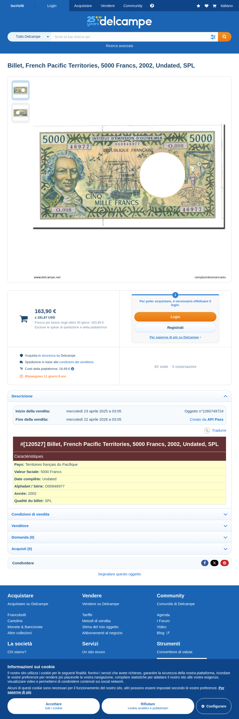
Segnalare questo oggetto (119, 574)
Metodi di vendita (96, 621)
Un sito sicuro (93, 652)
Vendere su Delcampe (100, 604)
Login (52, 6)
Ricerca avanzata (119, 46)
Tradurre (215, 430)
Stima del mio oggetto (100, 627)
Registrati (175, 328)
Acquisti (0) (22, 549)
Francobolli (17, 615)
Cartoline (15, 621)
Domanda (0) (23, 537)
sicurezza (49, 355)
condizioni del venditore (76, 362)
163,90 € (97, 322)
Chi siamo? (17, 652)
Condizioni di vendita (30, 514)
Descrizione (22, 396)
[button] (212, 36)
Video (161, 627)
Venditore (20, 526)
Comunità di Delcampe (176, 604)
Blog (163, 633)
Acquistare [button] (83, 6)
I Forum (163, 621)
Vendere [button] (108, 6)
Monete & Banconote (25, 627)
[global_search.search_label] (134, 37)
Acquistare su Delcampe (28, 604)
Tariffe (87, 615)
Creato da (206, 419)
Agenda (163, 615)
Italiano (227, 6)
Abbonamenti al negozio (102, 633)
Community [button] (133, 6)
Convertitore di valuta (174, 652)
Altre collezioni (20, 633)
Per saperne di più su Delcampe (175, 337)
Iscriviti (17, 6)
